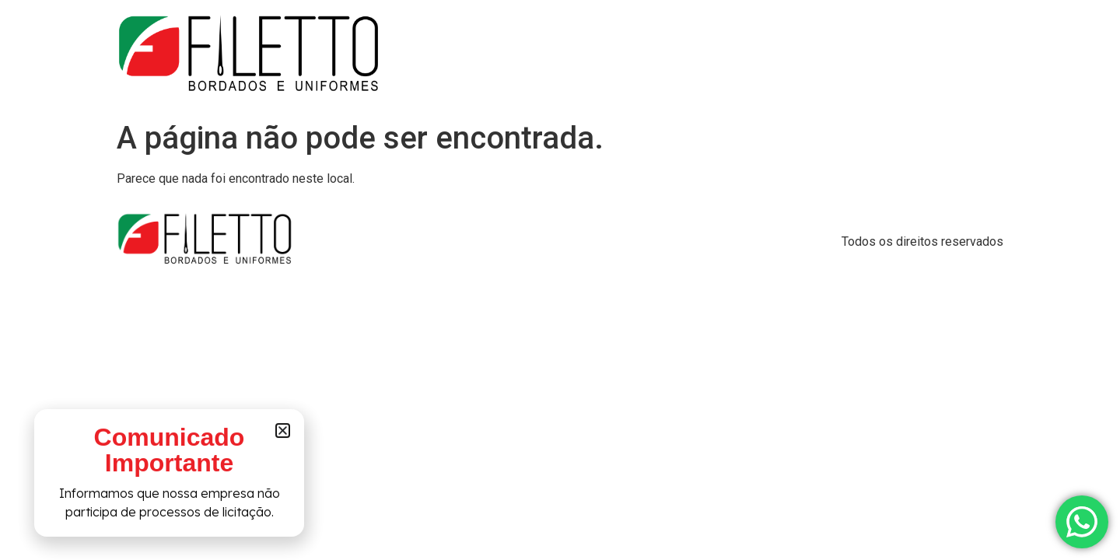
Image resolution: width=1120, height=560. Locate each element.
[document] (560, 280)
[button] (283, 433)
